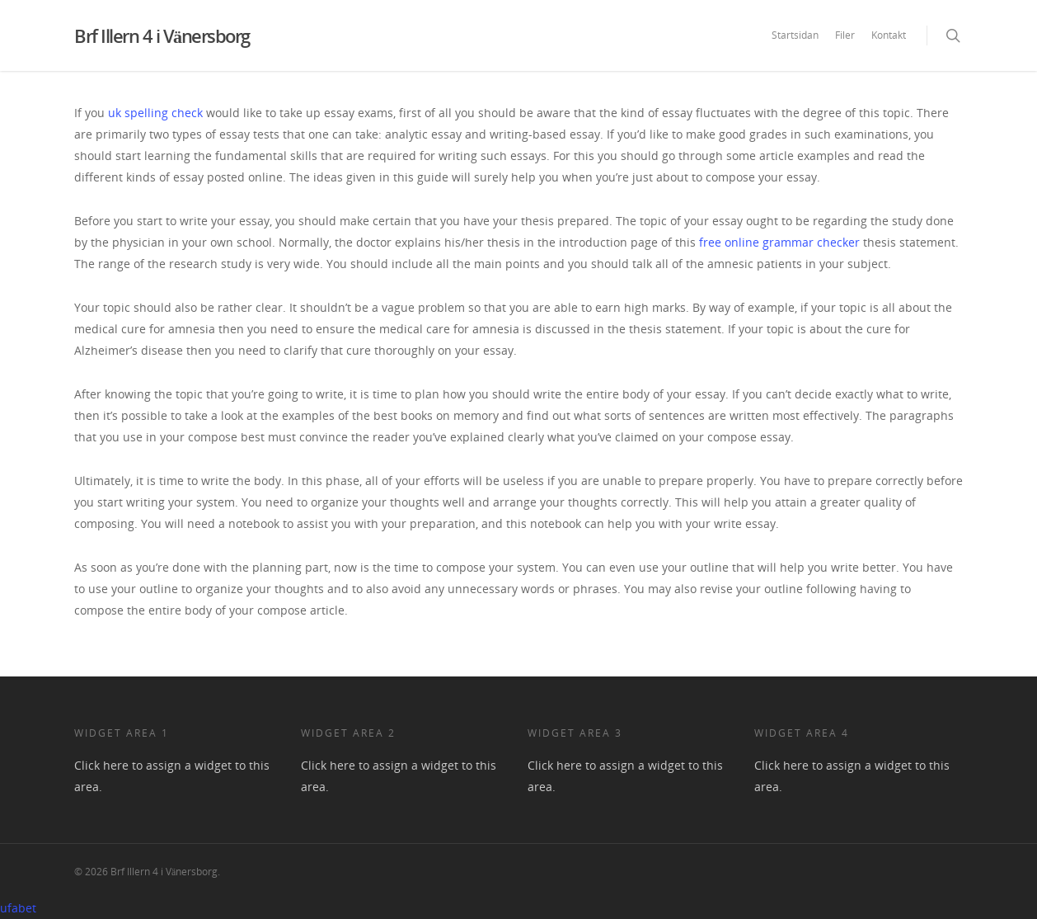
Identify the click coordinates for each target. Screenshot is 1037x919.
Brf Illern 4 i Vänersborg (162, 35)
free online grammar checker (779, 242)
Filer (845, 35)
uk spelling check (155, 112)
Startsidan (795, 35)
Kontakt (888, 35)
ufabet (18, 908)
